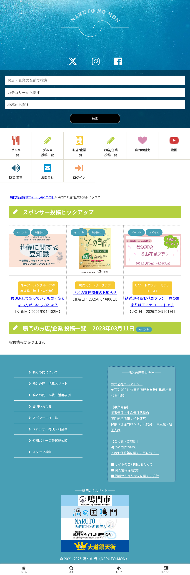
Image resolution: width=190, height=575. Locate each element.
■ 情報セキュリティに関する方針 (135, 475)
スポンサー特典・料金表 (50, 429)
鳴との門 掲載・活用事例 (51, 395)
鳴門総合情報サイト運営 (128, 418)
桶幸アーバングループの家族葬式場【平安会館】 (37, 288)
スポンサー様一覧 (45, 417)
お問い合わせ (42, 406)
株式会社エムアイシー (126, 384)
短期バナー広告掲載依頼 (50, 440)
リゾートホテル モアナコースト (152, 288)
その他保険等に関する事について (135, 452)
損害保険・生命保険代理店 (130, 412)
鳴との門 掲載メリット (50, 383)
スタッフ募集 (42, 452)
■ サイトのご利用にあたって (132, 464)
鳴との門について (45, 372)
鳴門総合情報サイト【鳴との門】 (32, 197)
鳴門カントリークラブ (95, 285)
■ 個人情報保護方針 (125, 470)
